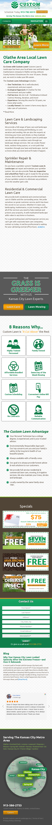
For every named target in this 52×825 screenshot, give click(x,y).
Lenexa (24, 744)
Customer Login (42, 12)
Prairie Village (25, 749)
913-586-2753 (35, 644)
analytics (41, 227)
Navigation (37, 21)
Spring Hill (14, 747)
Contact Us (6, 21)
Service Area (40, 16)
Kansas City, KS (13, 749)
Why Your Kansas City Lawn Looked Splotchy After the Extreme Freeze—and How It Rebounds (24, 659)
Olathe (5, 744)
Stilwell (22, 747)
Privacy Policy (8, 821)
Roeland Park (38, 747)
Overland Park (15, 744)
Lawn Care (13, 306)
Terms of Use (37, 818)
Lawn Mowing (36, 306)
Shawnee (40, 744)
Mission (6, 747)
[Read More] (22, 679)
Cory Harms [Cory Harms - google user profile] (16, 695)
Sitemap (18, 821)
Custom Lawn (26, 5)
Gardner (35, 749)
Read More (9, 112)
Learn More (41, 45)
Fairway (29, 747)
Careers (10, 812)
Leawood (31, 744)
